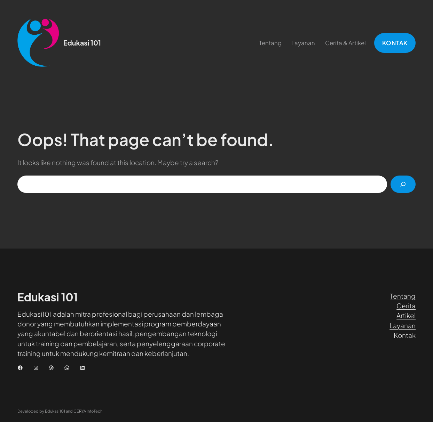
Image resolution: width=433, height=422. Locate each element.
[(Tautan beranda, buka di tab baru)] (38, 43)
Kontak (405, 335)
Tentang (403, 296)
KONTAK (395, 43)
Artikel (406, 315)
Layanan (402, 325)
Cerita (406, 305)
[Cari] (403, 184)
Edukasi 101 (82, 42)
